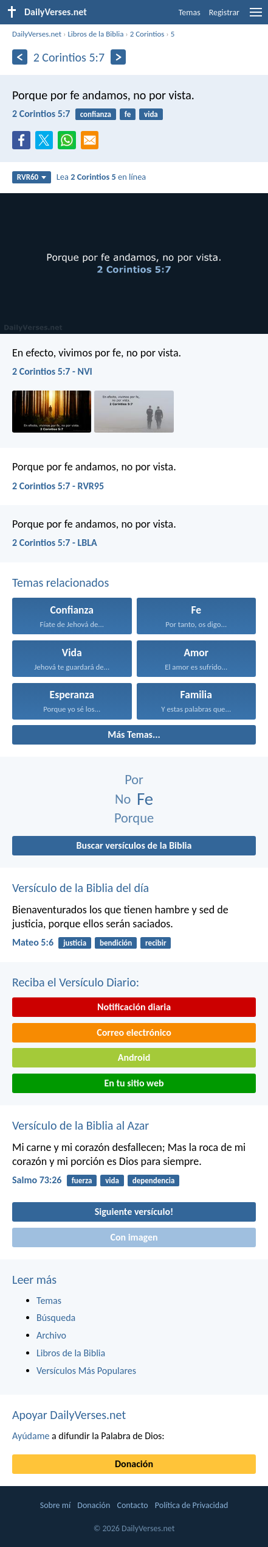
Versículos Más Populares (86, 1370)
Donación (134, 1464)
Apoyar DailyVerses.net (69, 1414)
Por (134, 779)
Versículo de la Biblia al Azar (80, 1125)
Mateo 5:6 (32, 942)
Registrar (224, 12)
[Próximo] (118, 57)
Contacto (132, 1505)
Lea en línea (101, 176)
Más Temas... (134, 734)
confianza (95, 114)
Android (134, 1057)
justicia (74, 942)
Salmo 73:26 (36, 1180)
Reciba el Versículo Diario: (75, 982)
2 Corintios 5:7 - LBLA (54, 542)
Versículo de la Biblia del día (80, 887)
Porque (134, 818)
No (123, 799)
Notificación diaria (134, 1007)
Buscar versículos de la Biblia (134, 845)
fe (128, 114)
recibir (155, 942)
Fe (145, 799)
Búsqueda (55, 1317)
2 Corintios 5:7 (41, 113)
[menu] (256, 17)
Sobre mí (55, 1505)
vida (151, 114)
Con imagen (133, 1237)
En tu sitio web (133, 1083)
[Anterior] (19, 57)
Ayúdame (30, 1436)
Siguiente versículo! (134, 1211)
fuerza (82, 1180)
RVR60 (32, 177)
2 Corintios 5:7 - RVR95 (58, 486)
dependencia (153, 1180)
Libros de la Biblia (95, 33)
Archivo (51, 1335)
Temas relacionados (60, 582)
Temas (190, 12)
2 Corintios (147, 33)
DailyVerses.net (36, 33)
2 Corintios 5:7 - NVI (52, 371)
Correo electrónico (134, 1032)
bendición (116, 942)
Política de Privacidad (191, 1505)
